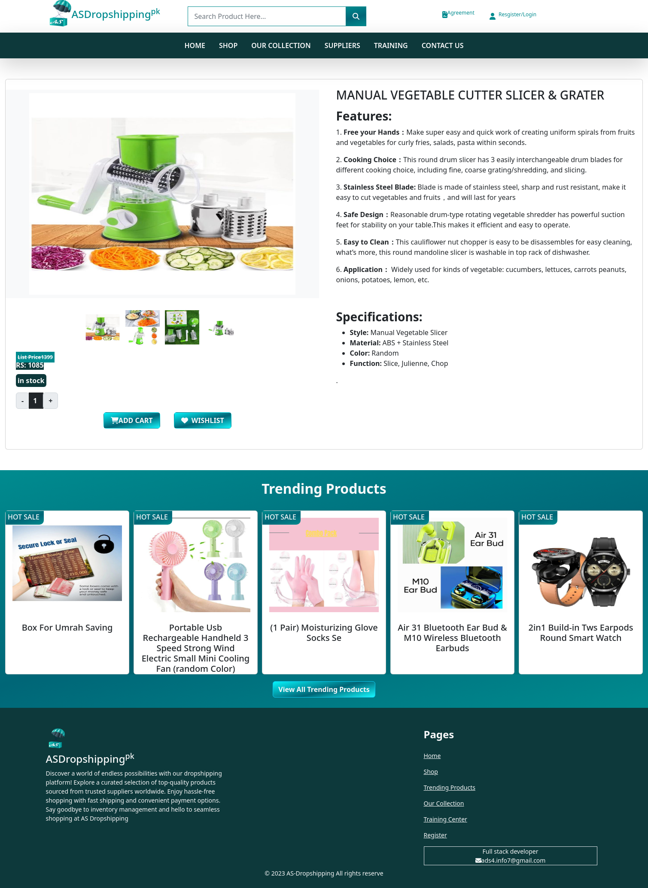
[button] (512, 16)
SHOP (228, 45)
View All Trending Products (323, 689)
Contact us (443, 45)
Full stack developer (510, 851)
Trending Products (449, 787)
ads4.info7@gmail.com (510, 860)
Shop (431, 771)
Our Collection (280, 45)
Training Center (445, 819)
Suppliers (342, 45)
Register (435, 835)
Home (194, 45)
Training (391, 45)
